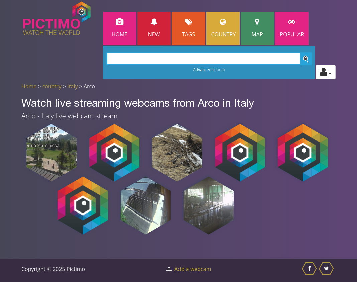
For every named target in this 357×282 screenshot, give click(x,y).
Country (223, 28)
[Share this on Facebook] (310, 270)
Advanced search (209, 70)
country (52, 86)
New (154, 28)
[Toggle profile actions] (326, 72)
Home (119, 28)
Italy (72, 86)
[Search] (209, 58)
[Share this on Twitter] (327, 270)
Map (257, 28)
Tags (188, 28)
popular (292, 28)
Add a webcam (192, 269)
